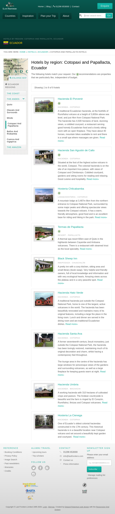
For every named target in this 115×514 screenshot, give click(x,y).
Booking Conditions (13, 452)
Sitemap (51, 507)
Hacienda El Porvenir (70, 98)
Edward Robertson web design (77, 507)
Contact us (68, 460)
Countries (10, 16)
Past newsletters (12, 463)
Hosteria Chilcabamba (71, 188)
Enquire (105, 6)
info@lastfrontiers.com (71, 456)
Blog (48, 6)
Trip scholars (38, 456)
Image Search (11, 459)
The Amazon (14, 147)
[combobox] (96, 15)
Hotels (32, 52)
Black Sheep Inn (67, 258)
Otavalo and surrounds (13, 111)
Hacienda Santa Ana (70, 333)
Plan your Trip (48, 16)
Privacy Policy (11, 456)
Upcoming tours (39, 452)
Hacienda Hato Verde (70, 292)
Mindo (10, 118)
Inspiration (28, 16)
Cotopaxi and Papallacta (14, 124)
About (66, 16)
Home (41, 6)
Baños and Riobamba (12, 132)
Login (45, 507)
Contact (75, 6)
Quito (9, 104)
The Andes (13, 99)
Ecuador (43, 52)
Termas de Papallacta (70, 226)
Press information (71, 464)
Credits (8, 471)
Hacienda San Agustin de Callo (76, 150)
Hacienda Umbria (68, 384)
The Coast (13, 93)
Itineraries (9, 467)
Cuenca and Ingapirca (13, 140)
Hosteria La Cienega (70, 415)
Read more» (93, 179)
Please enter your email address (97, 456)
